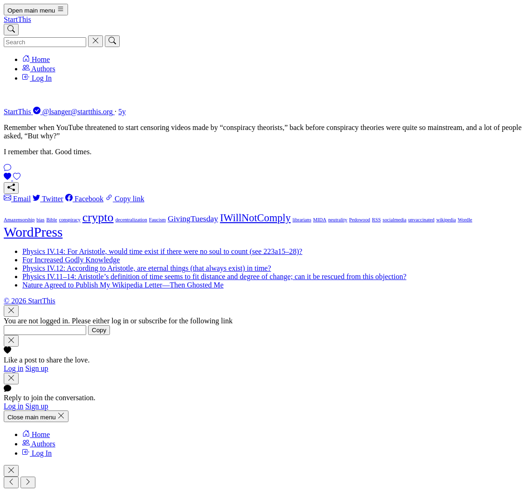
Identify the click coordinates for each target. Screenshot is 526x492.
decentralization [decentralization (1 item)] (131, 219)
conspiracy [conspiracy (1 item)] (70, 219)
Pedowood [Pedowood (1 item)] (359, 219)
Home (36, 59)
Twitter (48, 199)
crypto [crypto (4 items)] (98, 217)
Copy (99, 330)
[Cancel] (95, 41)
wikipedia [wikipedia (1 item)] (446, 219)
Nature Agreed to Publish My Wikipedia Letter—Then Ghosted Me (123, 285)
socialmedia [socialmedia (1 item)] (394, 219)
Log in (13, 368)
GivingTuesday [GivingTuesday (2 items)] (193, 218)
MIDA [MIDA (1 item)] (319, 219)
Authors (38, 69)
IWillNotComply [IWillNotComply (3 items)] (255, 218)
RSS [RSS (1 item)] (376, 219)
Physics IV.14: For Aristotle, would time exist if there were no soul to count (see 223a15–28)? (162, 251)
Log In (37, 78)
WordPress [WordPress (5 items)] (33, 232)
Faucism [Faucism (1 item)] (157, 219)
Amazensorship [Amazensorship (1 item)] (19, 219)
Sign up (36, 368)
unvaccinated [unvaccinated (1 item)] (421, 219)
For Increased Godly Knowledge (71, 260)
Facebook (84, 199)
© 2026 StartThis (29, 301)
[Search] (11, 29)
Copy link (124, 199)
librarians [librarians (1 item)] (302, 219)
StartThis (17, 19)
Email (17, 199)
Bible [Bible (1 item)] (51, 219)
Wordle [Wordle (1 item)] (465, 219)
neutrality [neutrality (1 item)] (338, 219)
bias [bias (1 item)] (40, 219)
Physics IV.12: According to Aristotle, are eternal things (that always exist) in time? (146, 268)
